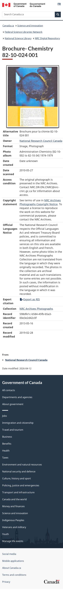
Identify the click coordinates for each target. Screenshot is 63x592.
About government (12, 404)
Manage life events (12, 541)
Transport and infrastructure (18, 492)
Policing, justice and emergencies (20, 485)
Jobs (4, 415)
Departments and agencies (17, 397)
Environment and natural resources (22, 464)
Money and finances (13, 506)
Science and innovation (30, 25)
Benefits (6, 443)
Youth (5, 534)
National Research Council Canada (41, 141)
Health (6, 450)
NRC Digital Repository (47, 38)
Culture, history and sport (16, 478)
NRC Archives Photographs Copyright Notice (40, 202)
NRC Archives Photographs (36, 308)
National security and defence (18, 471)
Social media (9, 554)
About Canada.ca (11, 567)
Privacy (6, 581)
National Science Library (18, 38)
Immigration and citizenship (17, 422)
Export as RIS (30, 299)
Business (7, 436)
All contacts (8, 390)
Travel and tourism (12, 429)
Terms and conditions (14, 574)
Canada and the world (14, 499)
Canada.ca (8, 25)
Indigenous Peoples (13, 520)
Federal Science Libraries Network (23, 32)
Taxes (5, 457)
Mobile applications (13, 561)
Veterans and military (14, 527)
